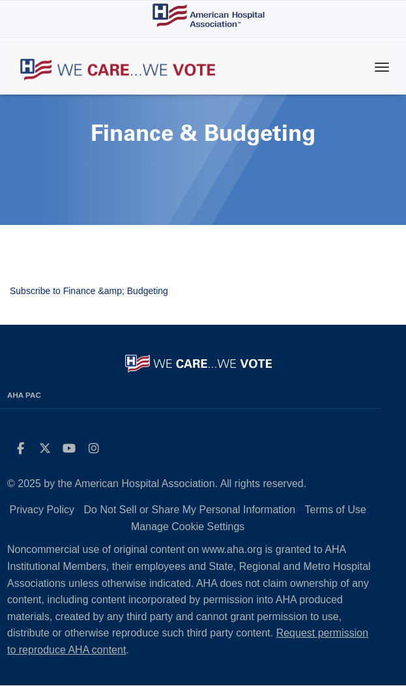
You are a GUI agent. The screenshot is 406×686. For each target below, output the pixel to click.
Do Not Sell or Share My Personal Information (190, 509)
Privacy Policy (42, 509)
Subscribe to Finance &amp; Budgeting (89, 291)
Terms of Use (335, 509)
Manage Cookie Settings (187, 526)
